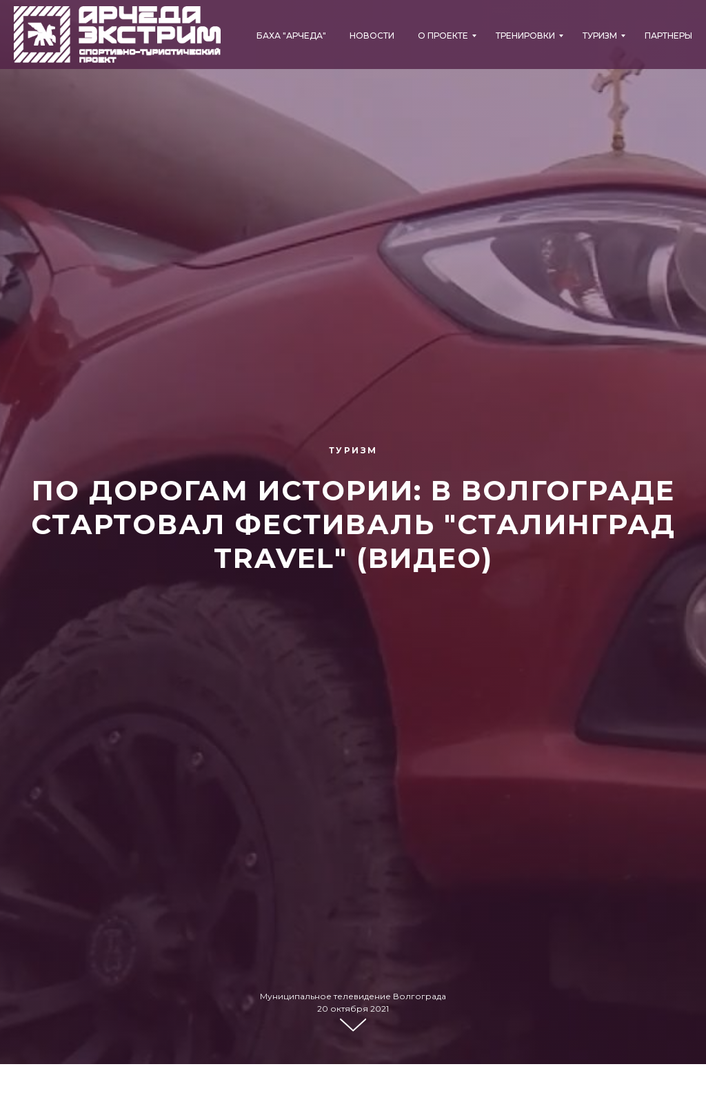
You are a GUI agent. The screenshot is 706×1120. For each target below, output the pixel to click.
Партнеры (668, 35)
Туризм (600, 35)
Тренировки (525, 35)
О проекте (443, 35)
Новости (372, 35)
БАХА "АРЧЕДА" (291, 35)
